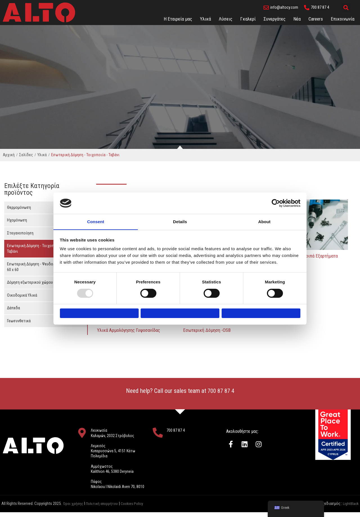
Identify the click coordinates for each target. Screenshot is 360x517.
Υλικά (205, 19)
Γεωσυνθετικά (19, 320)
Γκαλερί (248, 19)
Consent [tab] (95, 218)
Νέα (297, 19)
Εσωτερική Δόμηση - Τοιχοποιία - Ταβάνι (35, 248)
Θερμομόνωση (19, 207)
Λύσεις (225, 19)
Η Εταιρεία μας (178, 19)
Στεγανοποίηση (20, 233)
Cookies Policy (137, 508)
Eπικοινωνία (342, 19)
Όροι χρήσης (73, 508)
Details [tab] (180, 218)
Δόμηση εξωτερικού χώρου (30, 282)
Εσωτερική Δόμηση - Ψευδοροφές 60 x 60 (35, 266)
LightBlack (350, 508)
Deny (99, 313)
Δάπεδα (13, 307)
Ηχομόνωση (17, 220)
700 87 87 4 (220, 390)
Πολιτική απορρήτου (104, 508)
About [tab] (264, 218)
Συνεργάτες (274, 19)
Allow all (260, 313)
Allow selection (180, 313)
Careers (316, 19)
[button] (345, 7)
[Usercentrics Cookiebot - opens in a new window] (275, 200)
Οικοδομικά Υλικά (22, 295)
